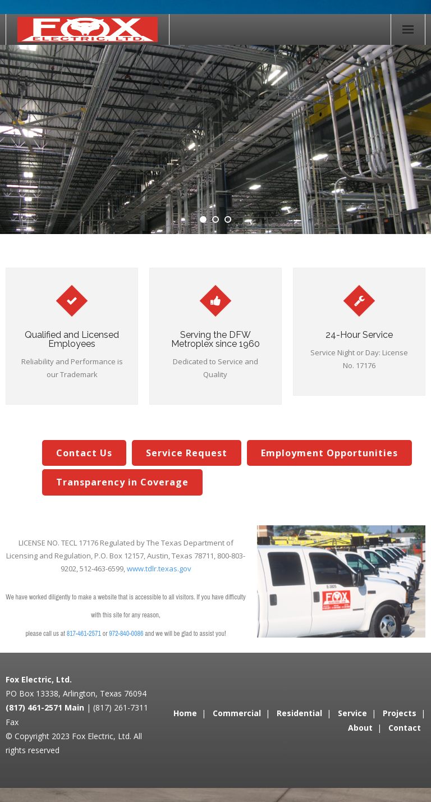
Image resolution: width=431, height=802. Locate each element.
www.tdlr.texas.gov (159, 568)
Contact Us (84, 453)
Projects (399, 713)
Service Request (186, 453)
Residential (299, 713)
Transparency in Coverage (122, 482)
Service (352, 713)
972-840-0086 (126, 633)
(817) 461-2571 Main (45, 707)
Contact (404, 727)
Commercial (237, 713)
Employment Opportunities (329, 453)
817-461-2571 (84, 633)
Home (185, 713)
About (360, 727)
